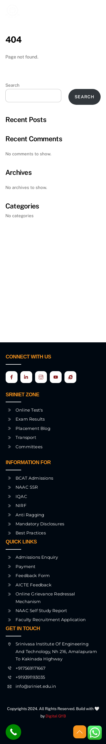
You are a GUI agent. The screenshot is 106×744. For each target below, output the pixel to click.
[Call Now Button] (13, 732)
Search (12, 85)
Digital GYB (56, 716)
